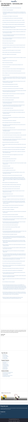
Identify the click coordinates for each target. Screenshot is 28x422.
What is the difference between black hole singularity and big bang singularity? (13, 24)
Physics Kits (4, 362)
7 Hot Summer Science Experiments (8, 372)
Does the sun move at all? (6, 156)
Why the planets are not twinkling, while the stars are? (10, 182)
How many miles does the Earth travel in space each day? (10, 86)
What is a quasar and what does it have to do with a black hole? (11, 188)
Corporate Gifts (5, 357)
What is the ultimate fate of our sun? (8, 193)
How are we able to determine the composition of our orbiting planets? (13, 270)
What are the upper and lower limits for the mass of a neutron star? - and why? (13, 20)
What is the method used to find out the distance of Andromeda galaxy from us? (14, 68)
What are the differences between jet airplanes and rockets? (11, 97)
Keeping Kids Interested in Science (7, 375)
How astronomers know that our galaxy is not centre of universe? (12, 50)
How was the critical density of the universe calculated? (10, 214)
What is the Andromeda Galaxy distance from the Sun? (10, 84)
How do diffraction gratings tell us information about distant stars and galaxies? (14, 149)
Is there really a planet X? (6, 66)
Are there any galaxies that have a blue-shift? (9, 160)
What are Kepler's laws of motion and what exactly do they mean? (12, 52)
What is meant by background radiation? (8, 99)
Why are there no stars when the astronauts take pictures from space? (12, 175)
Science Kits (4, 354)
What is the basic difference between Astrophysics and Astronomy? (12, 184)
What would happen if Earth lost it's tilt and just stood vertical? (11, 122)
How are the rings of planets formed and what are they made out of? (12, 263)
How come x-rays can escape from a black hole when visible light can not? (13, 64)
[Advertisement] (14, 308)
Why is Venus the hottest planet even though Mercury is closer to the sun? (13, 154)
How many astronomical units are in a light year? (9, 120)
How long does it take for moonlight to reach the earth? (10, 207)
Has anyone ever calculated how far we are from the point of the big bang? (13, 88)
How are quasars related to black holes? (8, 95)
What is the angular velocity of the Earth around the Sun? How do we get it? (13, 205)
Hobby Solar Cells (5, 363)
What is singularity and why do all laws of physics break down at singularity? (13, 216)
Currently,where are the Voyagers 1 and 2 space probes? (10, 16)
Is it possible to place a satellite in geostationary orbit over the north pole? (13, 110)
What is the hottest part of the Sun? (8, 62)
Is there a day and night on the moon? (8, 108)
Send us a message (4, 413)
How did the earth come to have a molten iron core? (10, 60)
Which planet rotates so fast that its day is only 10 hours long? (11, 186)
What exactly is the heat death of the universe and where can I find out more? (13, 268)
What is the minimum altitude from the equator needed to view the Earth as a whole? (14, 29)
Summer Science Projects (6, 376)
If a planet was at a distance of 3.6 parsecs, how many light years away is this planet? (14, 147)
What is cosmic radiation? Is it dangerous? (8, 209)
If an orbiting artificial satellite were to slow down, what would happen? (13, 18)
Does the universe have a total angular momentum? (10, 234)
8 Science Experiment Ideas (6, 373)
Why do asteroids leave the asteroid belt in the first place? (11, 142)
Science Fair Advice (5, 374)
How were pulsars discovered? (7, 115)
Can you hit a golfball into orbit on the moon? (9, 170)
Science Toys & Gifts (5, 356)
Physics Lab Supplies (6, 364)
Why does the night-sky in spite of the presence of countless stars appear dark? (14, 93)
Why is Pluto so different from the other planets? (9, 54)
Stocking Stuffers (5, 358)
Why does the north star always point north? (9, 127)
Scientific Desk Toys (5, 361)
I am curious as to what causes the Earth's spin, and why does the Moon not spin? (14, 261)
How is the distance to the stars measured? (9, 281)
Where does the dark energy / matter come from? (9, 158)
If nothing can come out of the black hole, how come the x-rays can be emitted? (14, 22)
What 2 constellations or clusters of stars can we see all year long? (12, 7)
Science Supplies (5, 355)
